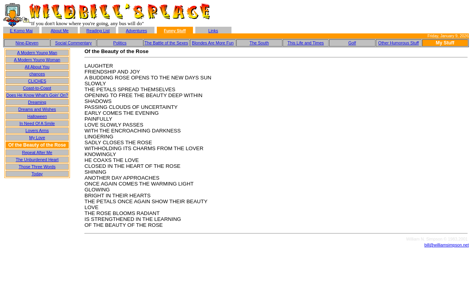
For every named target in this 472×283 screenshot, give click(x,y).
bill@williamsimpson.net (446, 245)
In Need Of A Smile (37, 123)
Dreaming (37, 102)
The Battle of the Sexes (166, 42)
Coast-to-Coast (37, 88)
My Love (37, 137)
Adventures (136, 30)
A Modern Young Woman (37, 59)
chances (37, 74)
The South (259, 42)
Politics (120, 42)
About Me (60, 30)
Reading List (98, 30)
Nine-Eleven (27, 42)
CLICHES (37, 81)
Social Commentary (73, 42)
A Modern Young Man (37, 52)
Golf (352, 42)
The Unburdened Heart (37, 159)
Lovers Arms (37, 130)
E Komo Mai (21, 30)
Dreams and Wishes (37, 109)
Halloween (37, 116)
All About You (37, 66)
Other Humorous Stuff (398, 42)
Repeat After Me (37, 152)
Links (213, 30)
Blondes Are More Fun (212, 42)
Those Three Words (37, 166)
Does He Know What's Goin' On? (37, 95)
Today (36, 173)
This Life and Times (306, 42)
